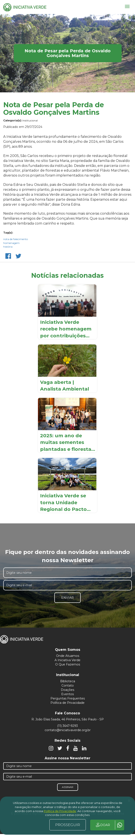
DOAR (102, 825)
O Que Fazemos (67, 664)
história (8, 246)
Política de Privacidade (67, 703)
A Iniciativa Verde (67, 660)
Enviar (67, 598)
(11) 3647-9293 (67, 726)
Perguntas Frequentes (67, 698)
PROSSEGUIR (67, 825)
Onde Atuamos (67, 656)
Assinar (67, 787)
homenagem (11, 243)
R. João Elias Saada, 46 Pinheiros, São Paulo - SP (67, 719)
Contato (67, 685)
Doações (67, 690)
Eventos (67, 694)
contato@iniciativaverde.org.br (68, 730)
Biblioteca (67, 681)
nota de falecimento (15, 239)
